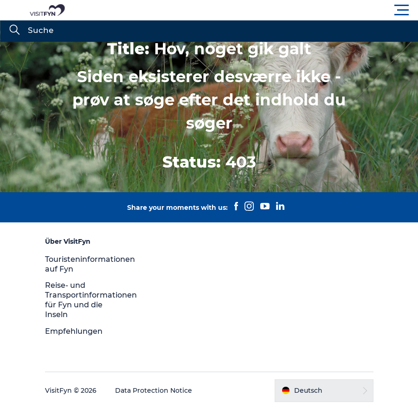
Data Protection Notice (153, 390)
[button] (251, 10)
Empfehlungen (74, 331)
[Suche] (14, 31)
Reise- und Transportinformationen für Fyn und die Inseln (91, 299)
